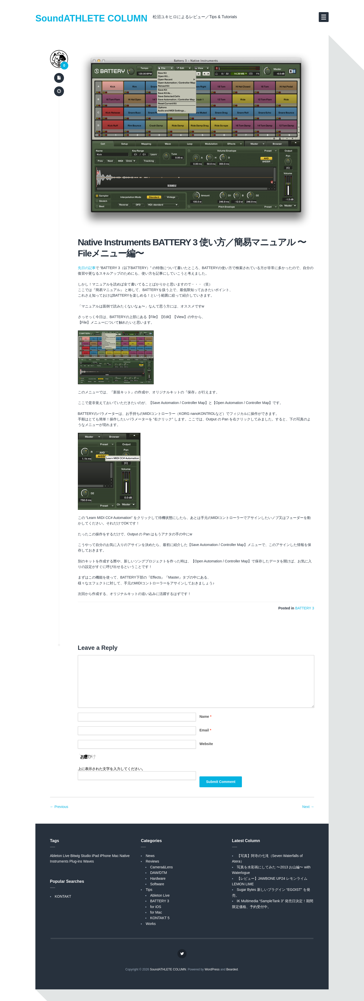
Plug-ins (76, 861)
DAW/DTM (158, 873)
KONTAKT (63, 896)
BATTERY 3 (304, 608)
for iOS (155, 907)
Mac (115, 856)
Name (205, 716)
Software (157, 884)
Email (205, 730)
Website (206, 744)
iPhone (105, 856)
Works (150, 924)
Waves (88, 861)
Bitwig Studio (80, 856)
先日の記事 (87, 268)
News (150, 856)
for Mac (156, 912)
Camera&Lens (161, 867)
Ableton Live (60, 856)
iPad (95, 856)
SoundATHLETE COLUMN (91, 18)
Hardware (158, 878)
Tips (149, 890)
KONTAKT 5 (160, 918)
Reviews (152, 861)
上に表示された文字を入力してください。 (111, 769)
